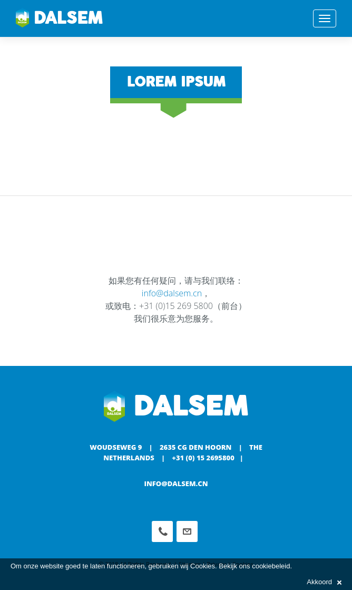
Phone (162, 531)
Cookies (202, 566)
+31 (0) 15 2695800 (203, 457)
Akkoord (324, 582)
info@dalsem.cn (172, 293)
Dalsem (59, 18)
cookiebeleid (271, 566)
